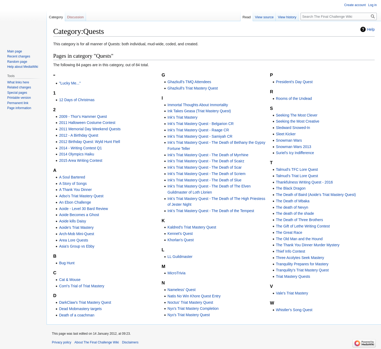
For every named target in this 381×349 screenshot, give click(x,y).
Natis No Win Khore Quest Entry (194, 296)
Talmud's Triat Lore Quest (297, 176)
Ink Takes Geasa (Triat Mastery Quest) (199, 111)
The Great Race (289, 232)
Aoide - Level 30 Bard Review (83, 209)
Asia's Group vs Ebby (76, 246)
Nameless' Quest (181, 290)
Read (247, 17)
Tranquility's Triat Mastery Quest (302, 270)
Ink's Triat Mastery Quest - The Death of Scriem (206, 174)
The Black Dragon (291, 188)
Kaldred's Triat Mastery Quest (191, 227)
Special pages (17, 93)
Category (56, 17)
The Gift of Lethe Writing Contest (303, 226)
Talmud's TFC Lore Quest (297, 169)
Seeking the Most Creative (297, 121)
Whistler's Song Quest (294, 310)
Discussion (75, 17)
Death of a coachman (76, 315)
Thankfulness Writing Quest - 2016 (304, 182)
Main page (14, 51)
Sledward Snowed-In (293, 128)
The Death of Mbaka (293, 201)
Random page (17, 62)
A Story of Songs (73, 183)
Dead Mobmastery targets (80, 309)
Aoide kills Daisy (72, 221)
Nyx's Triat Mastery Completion (193, 308)
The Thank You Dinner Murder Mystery (307, 245)
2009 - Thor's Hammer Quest (83, 116)
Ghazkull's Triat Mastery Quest (192, 88)
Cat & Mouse (69, 280)
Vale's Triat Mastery (292, 293)
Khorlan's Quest (180, 240)
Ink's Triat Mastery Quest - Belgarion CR (200, 124)
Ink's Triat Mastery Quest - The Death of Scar (204, 167)
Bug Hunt (66, 263)
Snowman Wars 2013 (293, 147)
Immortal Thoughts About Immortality (197, 105)
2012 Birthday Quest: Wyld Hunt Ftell (89, 142)
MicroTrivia (176, 273)
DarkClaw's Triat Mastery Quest (85, 302)
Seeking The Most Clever (297, 115)
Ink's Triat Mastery (182, 117)
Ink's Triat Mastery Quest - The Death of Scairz (205, 161)
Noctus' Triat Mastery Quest (190, 302)
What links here (18, 82)
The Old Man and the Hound (299, 239)
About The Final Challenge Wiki (96, 342)
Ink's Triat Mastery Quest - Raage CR (198, 130)
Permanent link (17, 103)
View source (264, 17)
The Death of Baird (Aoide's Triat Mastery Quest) (316, 195)
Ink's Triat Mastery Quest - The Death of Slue (204, 180)
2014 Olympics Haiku (76, 154)
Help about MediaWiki (22, 67)
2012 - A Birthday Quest (78, 135)
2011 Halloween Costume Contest (87, 122)
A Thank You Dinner (75, 189)
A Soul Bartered (72, 177)
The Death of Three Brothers (299, 220)
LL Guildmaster (179, 256)
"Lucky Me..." (70, 83)
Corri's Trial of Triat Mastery (81, 286)
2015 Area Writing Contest (80, 160)
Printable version (19, 98)
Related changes (19, 87)
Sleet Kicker (286, 134)
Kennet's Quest (180, 233)
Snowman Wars (289, 140)
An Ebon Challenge (75, 202)
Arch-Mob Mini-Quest (76, 234)
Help (371, 29)
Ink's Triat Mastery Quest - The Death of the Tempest (210, 211)
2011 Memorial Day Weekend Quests (89, 129)
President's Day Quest (294, 82)
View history (287, 17)
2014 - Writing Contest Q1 (80, 148)
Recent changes (18, 56)
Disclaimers (130, 342)
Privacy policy (61, 342)
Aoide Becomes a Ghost (79, 215)
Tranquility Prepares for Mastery (302, 264)
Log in (372, 5)
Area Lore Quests (73, 240)
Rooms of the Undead (294, 98)
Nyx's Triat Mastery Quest (188, 315)
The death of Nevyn (292, 207)
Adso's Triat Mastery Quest (81, 196)
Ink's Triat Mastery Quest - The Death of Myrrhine (207, 155)
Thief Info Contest (290, 251)
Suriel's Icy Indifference (295, 153)
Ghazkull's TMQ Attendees (189, 82)
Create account (355, 5)
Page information (19, 108)
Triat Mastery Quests (293, 276)
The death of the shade (295, 213)
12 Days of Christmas (76, 100)
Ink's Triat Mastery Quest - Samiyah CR (199, 136)
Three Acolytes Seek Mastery (300, 258)
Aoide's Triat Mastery (76, 227)
